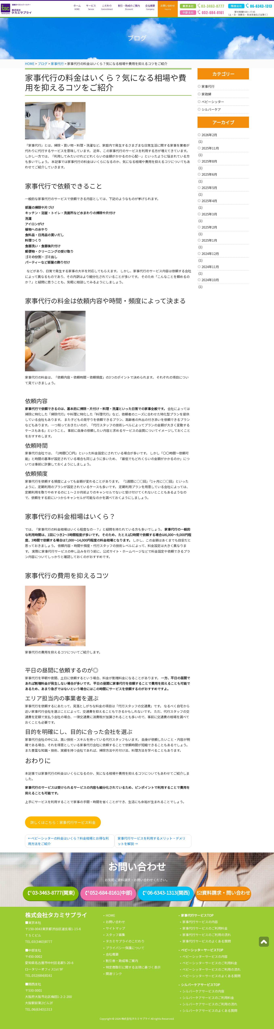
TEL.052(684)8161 (38, 975)
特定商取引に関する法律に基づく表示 (133, 967)
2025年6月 (209, 174)
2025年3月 (209, 214)
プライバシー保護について (125, 947)
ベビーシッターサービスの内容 (205, 956)
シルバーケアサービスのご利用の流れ (209, 1004)
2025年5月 (209, 187)
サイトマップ (115, 928)
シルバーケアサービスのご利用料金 (208, 997)
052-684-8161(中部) (111, 893)
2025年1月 (209, 240)
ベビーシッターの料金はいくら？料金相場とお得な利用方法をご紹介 (68, 841)
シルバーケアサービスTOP (200, 984)
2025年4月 (209, 200)
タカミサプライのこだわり (125, 941)
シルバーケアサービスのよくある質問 (209, 1010)
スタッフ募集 (115, 934)
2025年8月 (209, 161)
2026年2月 (209, 134)
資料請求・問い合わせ (223, 893)
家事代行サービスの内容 (200, 921)
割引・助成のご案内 (129, 7)
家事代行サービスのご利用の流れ (206, 934)
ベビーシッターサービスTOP (202, 950)
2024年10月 (210, 279)
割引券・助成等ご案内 (122, 960)
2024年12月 (210, 253)
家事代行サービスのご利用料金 (205, 928)
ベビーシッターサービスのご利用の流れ (211, 969)
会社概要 (150, 7)
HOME (110, 915)
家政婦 (206, 94)
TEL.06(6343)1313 (38, 1009)
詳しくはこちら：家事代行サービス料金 (63, 822)
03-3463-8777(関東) (53, 893)
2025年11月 (210, 148)
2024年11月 (210, 266)
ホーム (77, 7)
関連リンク (114, 973)
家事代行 (208, 86)
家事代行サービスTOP (197, 915)
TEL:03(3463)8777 (38, 941)
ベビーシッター (213, 101)
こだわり (107, 7)
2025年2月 (209, 227)
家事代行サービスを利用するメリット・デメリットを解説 (151, 841)
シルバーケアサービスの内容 (203, 991)
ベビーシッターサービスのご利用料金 (209, 962)
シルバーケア (211, 109)
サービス (91, 7)
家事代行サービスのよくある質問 (206, 941)
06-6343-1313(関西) (168, 893)
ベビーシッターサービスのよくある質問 (211, 975)
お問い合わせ (167, 7)
